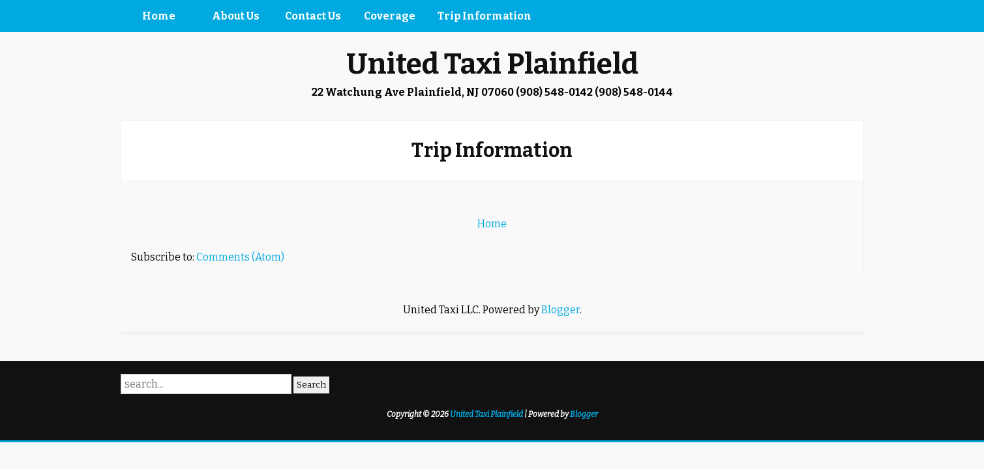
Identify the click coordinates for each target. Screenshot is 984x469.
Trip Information (484, 16)
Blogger (560, 310)
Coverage (389, 16)
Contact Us (313, 16)
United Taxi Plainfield (492, 64)
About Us (236, 16)
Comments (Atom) (240, 257)
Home (158, 16)
